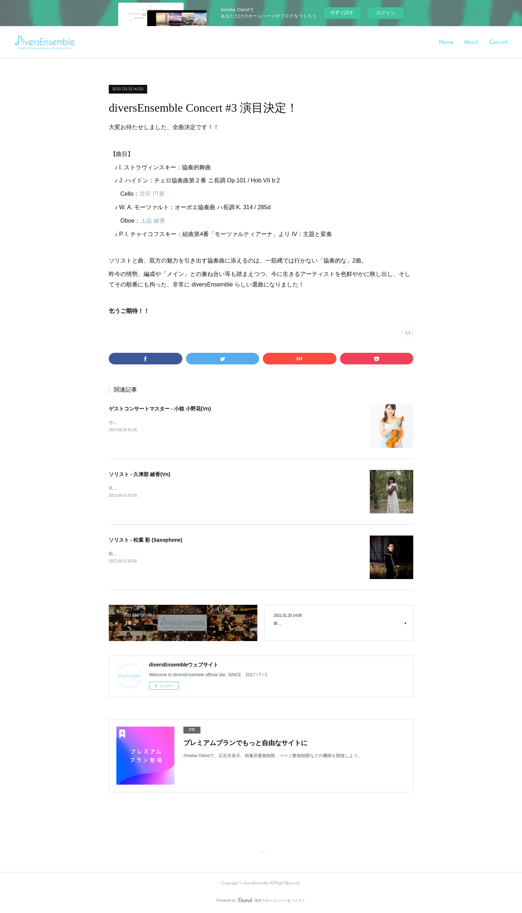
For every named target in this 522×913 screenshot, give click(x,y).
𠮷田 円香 (151, 194)
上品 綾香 (152, 221)
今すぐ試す (342, 12)
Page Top (261, 854)
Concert (498, 42)
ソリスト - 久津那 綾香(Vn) (139, 474)
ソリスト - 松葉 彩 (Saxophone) (145, 540)
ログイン (385, 13)
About (471, 42)
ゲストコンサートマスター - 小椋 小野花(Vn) (160, 409)
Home (446, 42)
